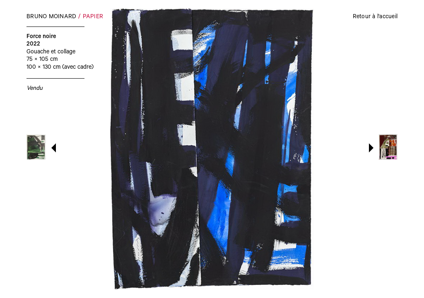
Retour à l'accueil (375, 17)
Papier (93, 17)
